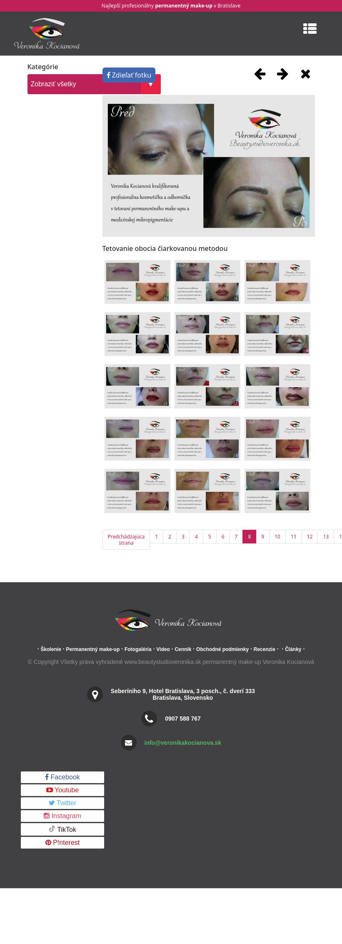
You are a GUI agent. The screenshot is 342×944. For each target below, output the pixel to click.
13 (326, 536)
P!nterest (62, 842)
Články (293, 649)
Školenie (50, 649)
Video (163, 649)
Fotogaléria (138, 649)
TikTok (62, 829)
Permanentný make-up (93, 649)
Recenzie (264, 649)
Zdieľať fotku (129, 75)
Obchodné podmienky (222, 649)
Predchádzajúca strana (126, 539)
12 (310, 536)
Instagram (62, 815)
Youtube (62, 790)
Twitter (62, 802)
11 (294, 536)
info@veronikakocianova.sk (183, 742)
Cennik (183, 649)
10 (277, 536)
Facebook (62, 777)
